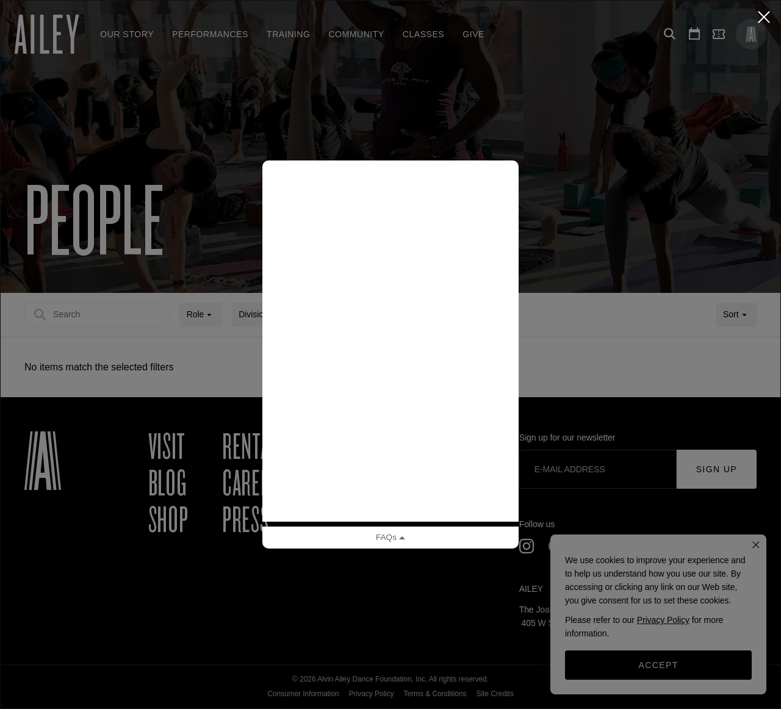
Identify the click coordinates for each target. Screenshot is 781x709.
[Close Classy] (764, 17)
